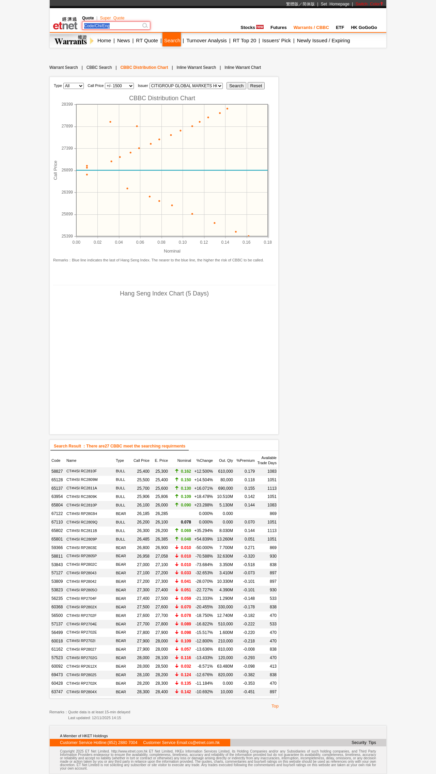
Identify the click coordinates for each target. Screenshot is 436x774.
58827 (57, 471)
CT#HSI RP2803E (81, 548)
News (123, 40)
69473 (57, 674)
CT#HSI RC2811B (81, 531)
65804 (57, 505)
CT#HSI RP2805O (81, 590)
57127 (57, 573)
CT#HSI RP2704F (81, 598)
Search (172, 40)
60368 (57, 607)
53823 (57, 590)
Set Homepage (335, 4)
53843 (57, 564)
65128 (57, 479)
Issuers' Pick (276, 40)
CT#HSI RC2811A (81, 488)
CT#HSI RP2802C (81, 564)
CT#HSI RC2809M (82, 479)
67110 (57, 522)
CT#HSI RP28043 (81, 573)
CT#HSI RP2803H (81, 514)
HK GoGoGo (364, 27)
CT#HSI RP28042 (81, 581)
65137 (57, 488)
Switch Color (370, 4)
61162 (57, 649)
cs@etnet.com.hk (204, 742)
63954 (57, 496)
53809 (57, 581)
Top (275, 706)
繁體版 (292, 4)
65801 (57, 539)
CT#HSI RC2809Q (81, 522)
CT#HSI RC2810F (81, 471)
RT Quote (147, 40)
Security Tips (364, 742)
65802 (57, 530)
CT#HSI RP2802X (81, 607)
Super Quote (112, 18)
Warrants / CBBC (311, 27)
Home (104, 40)
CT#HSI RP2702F (81, 615)
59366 (57, 547)
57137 (57, 624)
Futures (278, 27)
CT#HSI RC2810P (81, 505)
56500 (57, 615)
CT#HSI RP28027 (81, 649)
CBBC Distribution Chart (144, 67)
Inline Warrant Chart (242, 67)
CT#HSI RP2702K (81, 683)
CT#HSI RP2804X (81, 692)
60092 (57, 666)
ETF (340, 27)
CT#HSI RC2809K (81, 497)
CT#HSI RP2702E (81, 632)
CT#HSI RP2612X (81, 666)
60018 (57, 641)
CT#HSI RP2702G (81, 658)
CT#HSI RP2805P (81, 556)
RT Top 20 (244, 40)
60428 (57, 683)
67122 (57, 513)
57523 (57, 657)
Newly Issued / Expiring (323, 40)
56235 (57, 598)
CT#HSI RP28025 (81, 675)
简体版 (308, 4)
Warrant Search (63, 67)
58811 (57, 556)
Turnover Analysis (206, 40)
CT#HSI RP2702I (80, 641)
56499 (57, 632)
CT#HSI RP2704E (81, 624)
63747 (57, 691)
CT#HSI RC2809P (81, 539)
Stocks (252, 27)
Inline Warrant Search (196, 67)
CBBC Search (99, 67)
